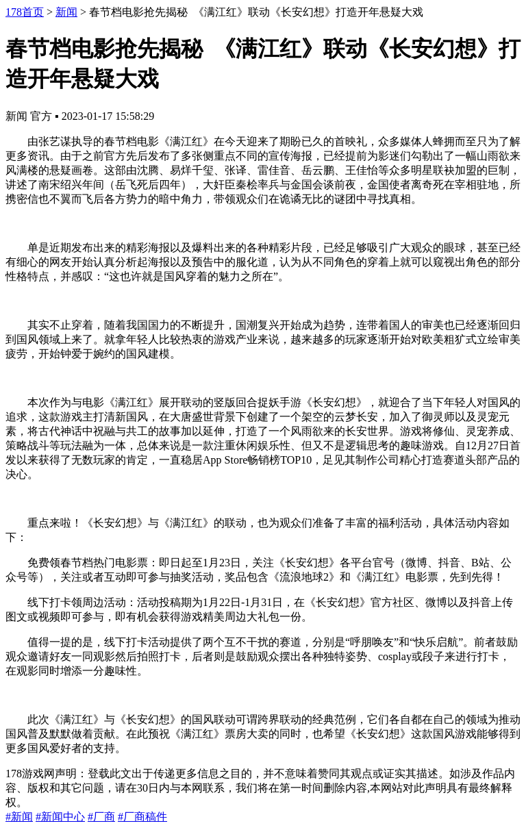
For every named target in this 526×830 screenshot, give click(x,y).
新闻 (66, 12)
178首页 (24, 12)
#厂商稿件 (142, 816)
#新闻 (19, 816)
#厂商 (101, 816)
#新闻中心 (60, 816)
